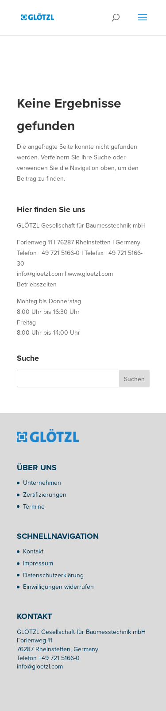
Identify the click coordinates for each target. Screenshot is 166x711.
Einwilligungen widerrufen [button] (58, 586)
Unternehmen (42, 482)
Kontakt (33, 551)
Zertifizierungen (44, 494)
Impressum (38, 563)
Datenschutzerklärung (53, 575)
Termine (34, 506)
